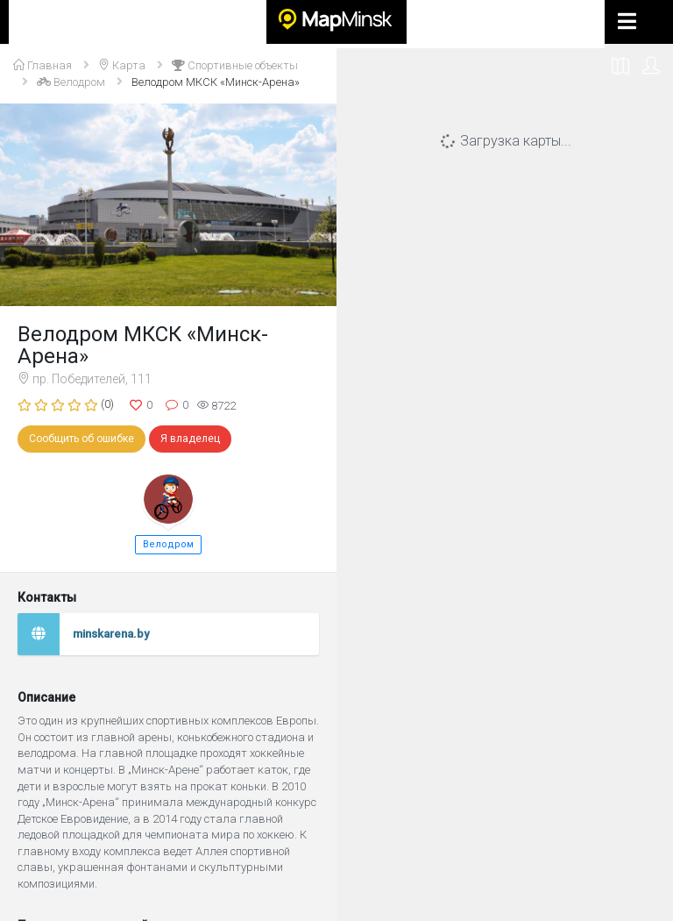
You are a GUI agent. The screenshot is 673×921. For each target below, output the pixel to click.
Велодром (168, 544)
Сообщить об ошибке (81, 438)
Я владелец (190, 438)
